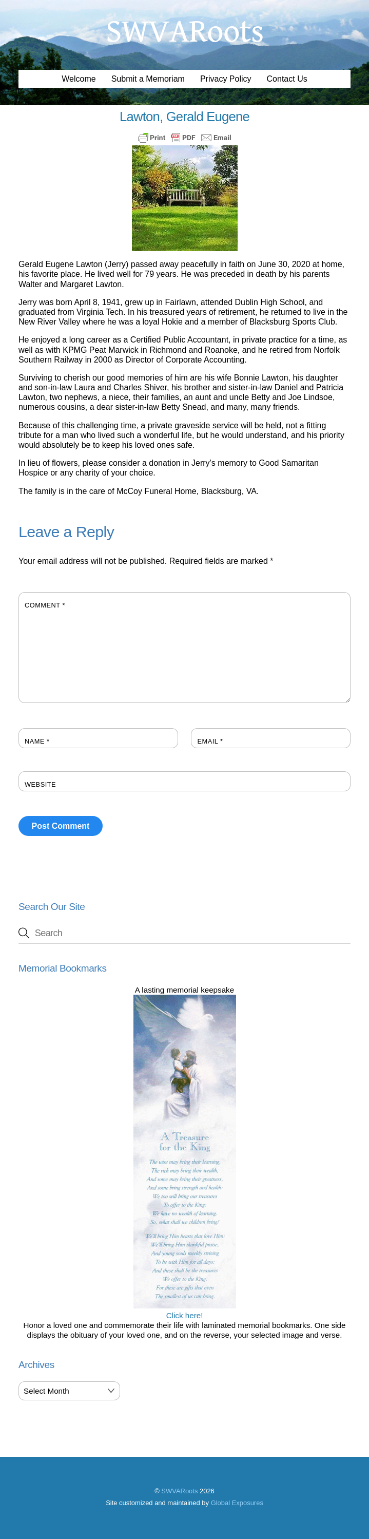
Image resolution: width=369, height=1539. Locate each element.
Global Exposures (237, 1503)
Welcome (78, 78)
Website (40, 784)
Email (210, 741)
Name (37, 741)
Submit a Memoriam (148, 78)
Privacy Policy (225, 78)
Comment (45, 605)
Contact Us (287, 78)
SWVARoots (179, 1491)
